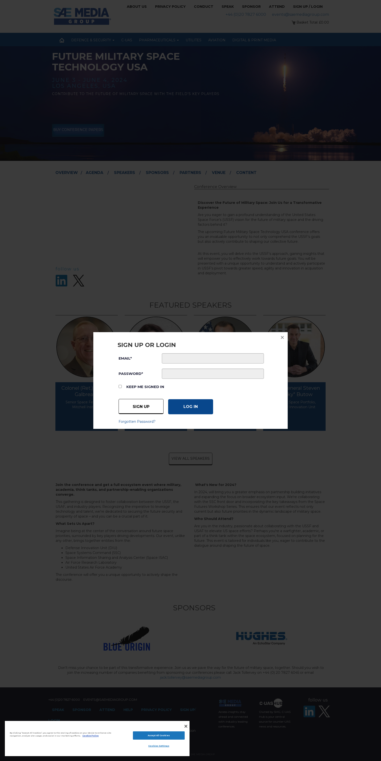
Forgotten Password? (137, 421)
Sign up (141, 406)
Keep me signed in (145, 386)
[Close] (185, 726)
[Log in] (190, 406)
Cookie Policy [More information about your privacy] (90, 736)
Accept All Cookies (159, 735)
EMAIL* (125, 358)
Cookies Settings (158, 746)
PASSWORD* (131, 373)
